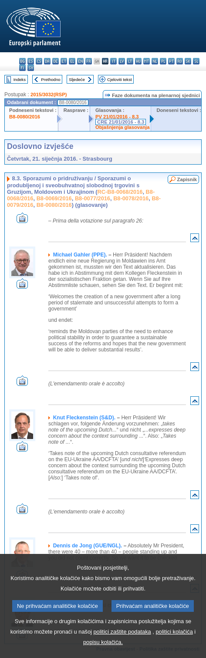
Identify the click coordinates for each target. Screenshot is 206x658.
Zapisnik (187, 179)
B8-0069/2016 (54, 198)
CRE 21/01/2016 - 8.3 (120, 122)
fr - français (88, 61)
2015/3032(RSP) (48, 94)
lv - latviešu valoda (121, 61)
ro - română (179, 61)
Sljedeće (77, 79)
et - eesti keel (64, 61)
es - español (30, 61)
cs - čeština (39, 61)
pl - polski (163, 61)
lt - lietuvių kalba (130, 61)
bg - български (22, 61)
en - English (80, 61)
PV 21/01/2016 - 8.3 (117, 116)
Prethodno (50, 79)
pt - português (171, 61)
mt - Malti (146, 61)
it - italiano (113, 61)
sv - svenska (30, 67)
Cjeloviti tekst (119, 79)
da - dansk (47, 61)
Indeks (20, 79)
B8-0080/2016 (24, 116)
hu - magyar (138, 61)
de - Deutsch (55, 61)
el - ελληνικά (72, 61)
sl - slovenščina (196, 61)
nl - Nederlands (155, 61)
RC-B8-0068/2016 (120, 192)
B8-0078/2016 (131, 198)
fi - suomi (22, 67)
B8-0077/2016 (92, 198)
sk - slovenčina (188, 61)
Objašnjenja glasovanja (122, 127)
